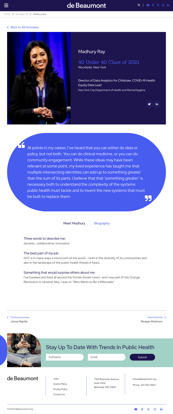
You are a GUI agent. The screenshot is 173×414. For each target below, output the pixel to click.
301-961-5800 (148, 385)
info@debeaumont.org (144, 379)
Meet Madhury (74, 223)
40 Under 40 (21, 14)
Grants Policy (60, 383)
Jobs (55, 378)
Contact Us (59, 394)
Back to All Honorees (23, 27)
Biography (102, 223)
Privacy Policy (60, 389)
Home (7, 14)
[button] (139, 5)
